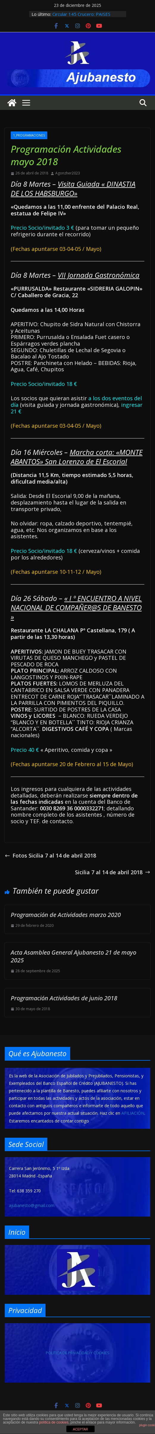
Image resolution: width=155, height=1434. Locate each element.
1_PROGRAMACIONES (29, 135)
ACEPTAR (80, 1429)
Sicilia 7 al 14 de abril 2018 (112, 872)
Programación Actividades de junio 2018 (64, 998)
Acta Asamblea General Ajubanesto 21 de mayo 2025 (73, 956)
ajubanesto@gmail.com (31, 1205)
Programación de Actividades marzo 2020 (66, 915)
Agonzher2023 (67, 173)
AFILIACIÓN (132, 1113)
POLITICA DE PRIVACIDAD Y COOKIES (77, 1352)
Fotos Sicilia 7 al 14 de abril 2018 (50, 855)
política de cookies (53, 1422)
